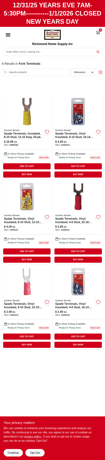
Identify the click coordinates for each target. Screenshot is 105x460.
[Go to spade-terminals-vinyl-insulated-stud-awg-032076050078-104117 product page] (27, 222)
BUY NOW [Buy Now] (27, 174)
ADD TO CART (27, 166)
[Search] (98, 51)
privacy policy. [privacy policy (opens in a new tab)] (33, 436)
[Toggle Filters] (101, 72)
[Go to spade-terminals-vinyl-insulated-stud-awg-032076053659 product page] (27, 307)
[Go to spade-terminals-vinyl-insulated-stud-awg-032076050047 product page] (78, 222)
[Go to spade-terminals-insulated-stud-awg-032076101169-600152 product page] (27, 137)
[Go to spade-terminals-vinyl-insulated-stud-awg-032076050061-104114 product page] (78, 137)
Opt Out (35, 452)
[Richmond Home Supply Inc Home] (52, 34)
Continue (13, 452)
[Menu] (8, 35)
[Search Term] (53, 51)
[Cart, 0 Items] (98, 32)
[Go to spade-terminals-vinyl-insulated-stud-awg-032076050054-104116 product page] (78, 307)
